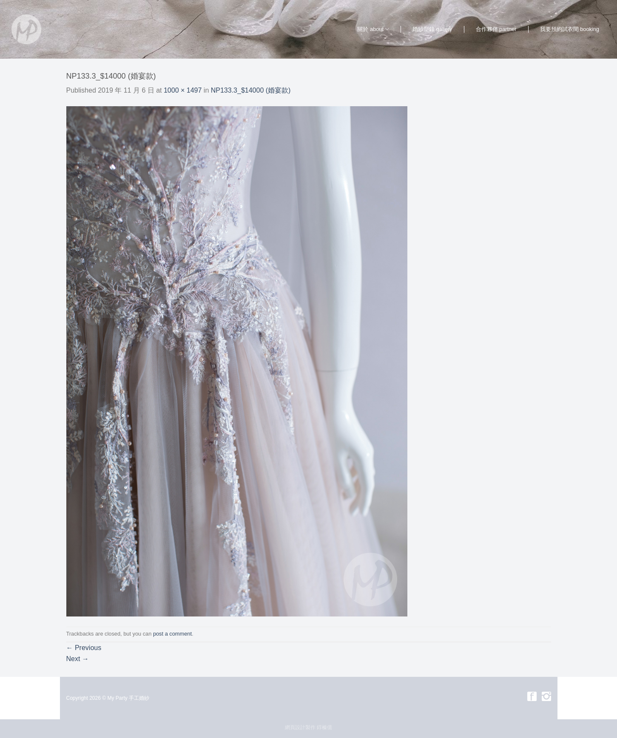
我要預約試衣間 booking (569, 29)
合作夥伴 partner (496, 29)
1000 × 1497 (183, 90)
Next (77, 658)
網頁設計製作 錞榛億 (308, 727)
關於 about (373, 29)
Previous (84, 647)
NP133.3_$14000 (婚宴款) (251, 90)
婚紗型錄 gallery (432, 29)
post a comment (172, 634)
